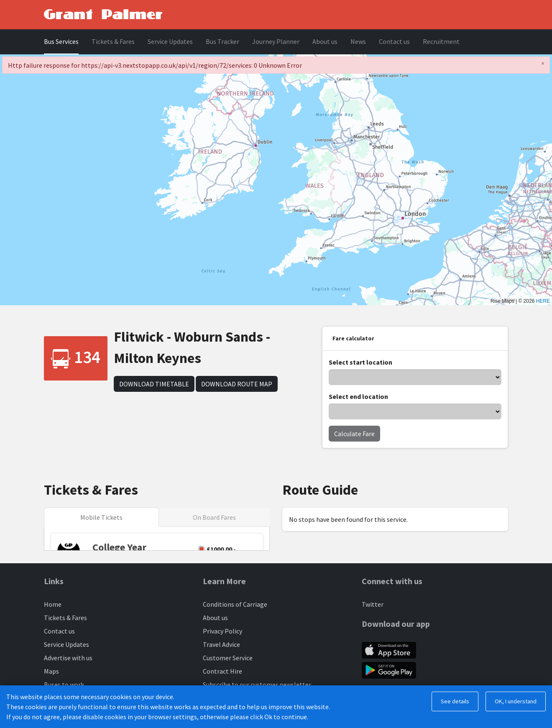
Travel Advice (221, 644)
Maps (51, 671)
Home (52, 604)
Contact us (394, 41)
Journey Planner (275, 41)
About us (324, 41)
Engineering (220, 698)
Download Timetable (154, 384)
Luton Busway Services (76, 698)
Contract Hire (222, 671)
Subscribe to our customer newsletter (257, 684)
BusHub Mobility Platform (162, 716)
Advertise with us (68, 658)
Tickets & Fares (113, 41)
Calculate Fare (354, 433)
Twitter (372, 604)
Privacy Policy (222, 631)
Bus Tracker (222, 41)
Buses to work (64, 684)
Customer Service (228, 658)
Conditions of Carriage (235, 604)
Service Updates (170, 41)
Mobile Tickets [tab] (101, 517)
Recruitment (441, 41)
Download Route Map (236, 384)
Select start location (360, 362)
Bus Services (61, 41)
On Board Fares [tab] (214, 517)
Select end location (358, 396)
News (358, 41)
